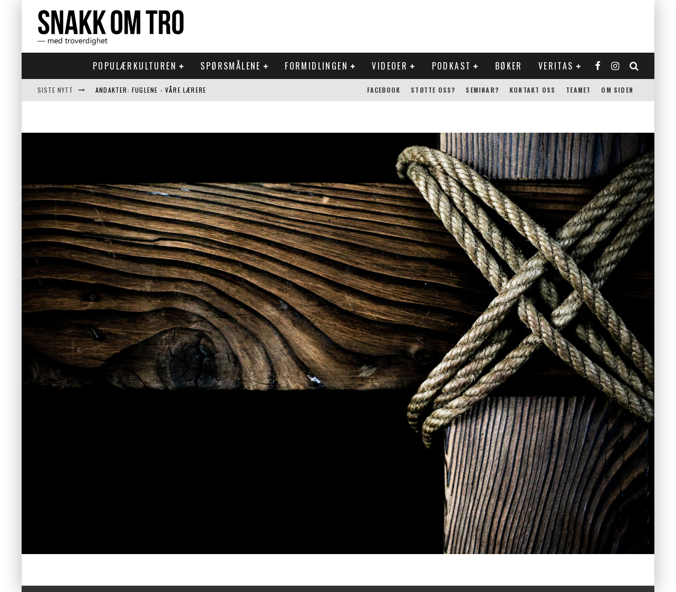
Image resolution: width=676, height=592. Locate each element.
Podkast (451, 66)
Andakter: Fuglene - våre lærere (150, 89)
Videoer (390, 66)
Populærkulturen (135, 66)
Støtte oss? (433, 89)
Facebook (384, 89)
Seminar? (482, 89)
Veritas (556, 66)
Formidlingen (316, 66)
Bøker (509, 66)
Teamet (578, 89)
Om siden (617, 89)
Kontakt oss (532, 89)
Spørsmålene (230, 66)
